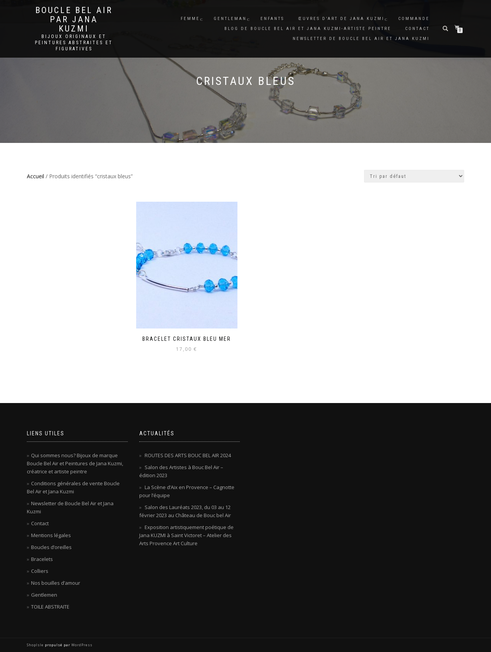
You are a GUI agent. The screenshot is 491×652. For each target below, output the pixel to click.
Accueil (35, 176)
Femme (190, 18)
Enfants (272, 18)
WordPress (81, 644)
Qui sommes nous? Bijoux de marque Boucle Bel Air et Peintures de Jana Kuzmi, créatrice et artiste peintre (75, 463)
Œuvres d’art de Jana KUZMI (341, 18)
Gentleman (230, 18)
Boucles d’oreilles (51, 547)
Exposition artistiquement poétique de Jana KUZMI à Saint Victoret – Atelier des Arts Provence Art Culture (186, 535)
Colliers (39, 570)
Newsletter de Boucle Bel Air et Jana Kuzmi (361, 38)
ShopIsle (36, 644)
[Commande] (414, 176)
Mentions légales (51, 535)
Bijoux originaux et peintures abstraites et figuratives (74, 42)
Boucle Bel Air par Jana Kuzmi (74, 19)
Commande (414, 18)
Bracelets (42, 559)
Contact (417, 28)
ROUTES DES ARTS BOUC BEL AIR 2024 (188, 455)
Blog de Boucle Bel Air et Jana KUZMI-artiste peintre (307, 28)
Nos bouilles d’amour (55, 582)
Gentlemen (44, 594)
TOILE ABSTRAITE (50, 606)
